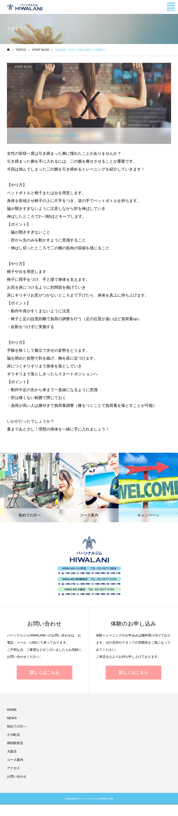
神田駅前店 (15, 743)
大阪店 (12, 751)
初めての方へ (16, 726)
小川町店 (13, 735)
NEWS (12, 718)
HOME (12, 710)
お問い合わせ (16, 776)
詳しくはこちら (44, 672)
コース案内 (15, 760)
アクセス (13, 768)
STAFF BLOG (23, 66)
